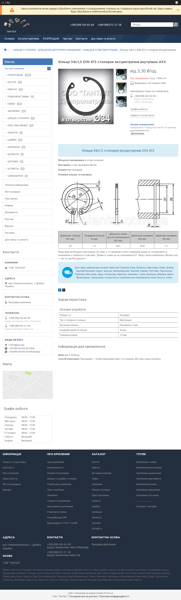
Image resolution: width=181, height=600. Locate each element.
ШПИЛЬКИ (14, 147)
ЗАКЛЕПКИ (14, 111)
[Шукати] (175, 24)
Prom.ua (108, 593)
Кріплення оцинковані (148, 473)
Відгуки (9, 226)
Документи (11, 212)
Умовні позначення (58, 473)
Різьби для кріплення (59, 484)
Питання (9, 232)
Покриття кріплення (58, 500)
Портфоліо (11, 198)
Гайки (95, 478)
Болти (95, 462)
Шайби (96, 506)
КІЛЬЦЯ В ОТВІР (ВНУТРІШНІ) (100, 49)
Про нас (67, 38)
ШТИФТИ (13, 168)
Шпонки (96, 523)
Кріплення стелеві (146, 462)
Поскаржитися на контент (84, 596)
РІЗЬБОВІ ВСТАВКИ (18, 96)
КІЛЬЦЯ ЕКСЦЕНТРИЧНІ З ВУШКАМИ (59, 49)
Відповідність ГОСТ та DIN (62, 523)
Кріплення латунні (146, 484)
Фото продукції (12, 484)
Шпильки (97, 512)
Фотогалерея (12, 191)
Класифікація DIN (57, 517)
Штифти (97, 528)
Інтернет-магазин (146, 506)
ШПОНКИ (13, 161)
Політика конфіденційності (114, 596)
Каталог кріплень (28, 38)
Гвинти (96, 467)
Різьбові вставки (56, 512)
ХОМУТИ (13, 132)
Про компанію (11, 473)
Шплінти (97, 517)
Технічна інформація (16, 185)
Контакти (81, 38)
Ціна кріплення (55, 462)
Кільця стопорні (101, 489)
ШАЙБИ (12, 139)
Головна (9, 38)
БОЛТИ (12, 82)
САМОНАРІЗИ (15, 175)
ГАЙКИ (11, 103)
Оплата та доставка (14, 462)
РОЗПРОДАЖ (51, 38)
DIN (145, 150)
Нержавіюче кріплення (60, 506)
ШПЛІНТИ (13, 154)
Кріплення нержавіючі (148, 478)
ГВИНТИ (12, 89)
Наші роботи (10, 478)
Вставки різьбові (101, 473)
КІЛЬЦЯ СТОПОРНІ (25, 49)
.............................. (144, 500)
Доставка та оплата (103, 38)
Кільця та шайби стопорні (62, 478)
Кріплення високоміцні (149, 467)
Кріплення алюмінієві (148, 489)
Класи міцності (55, 467)
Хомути (96, 500)
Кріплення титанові (147, 495)
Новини (9, 205)
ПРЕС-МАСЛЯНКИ (18, 125)
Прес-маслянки (55, 489)
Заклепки (52, 495)
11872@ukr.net (16, 345)
